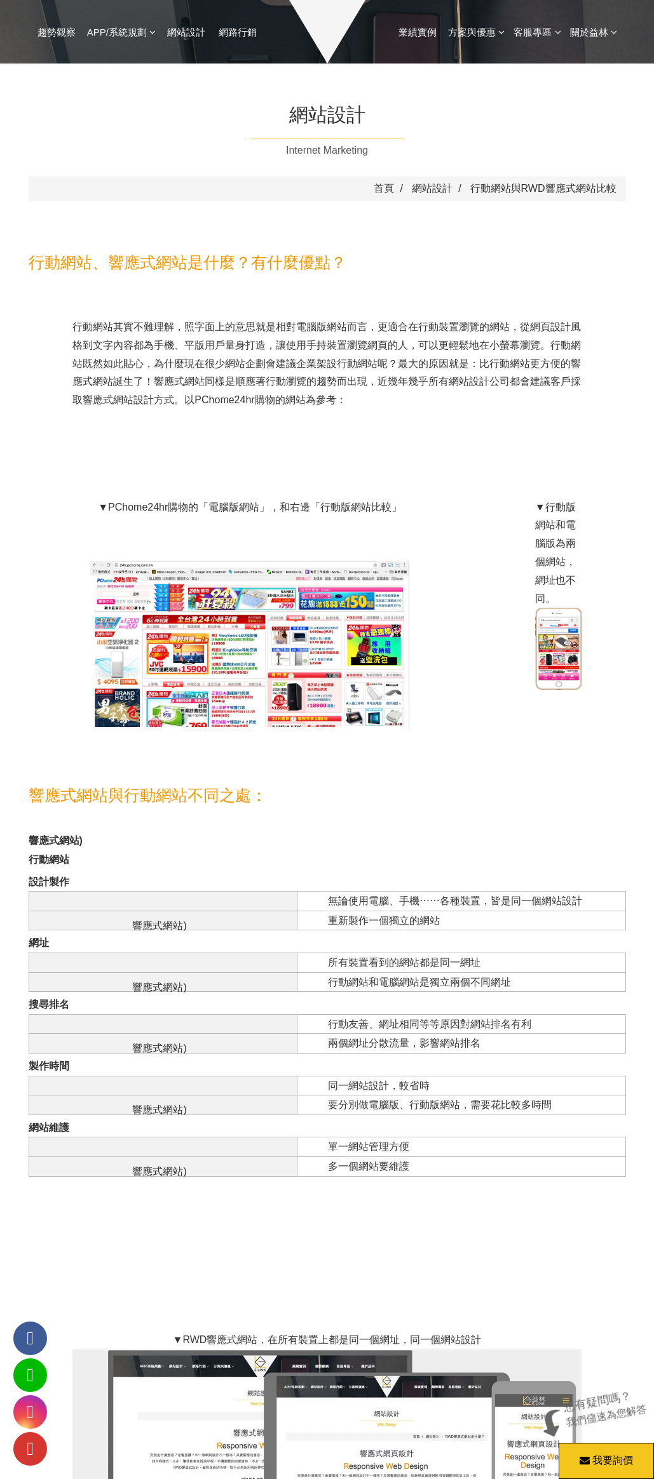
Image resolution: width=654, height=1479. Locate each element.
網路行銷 (238, 32)
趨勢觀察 (56, 32)
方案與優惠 (476, 32)
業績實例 (418, 32)
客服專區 (537, 32)
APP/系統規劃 (121, 32)
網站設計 (186, 32)
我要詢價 (604, 1454)
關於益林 (593, 32)
